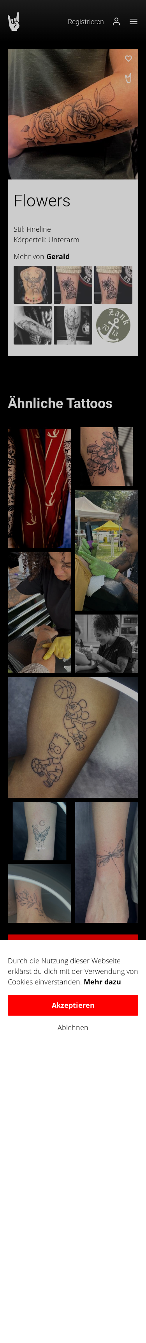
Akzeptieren (73, 1005)
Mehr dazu (102, 981)
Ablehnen (73, 1027)
